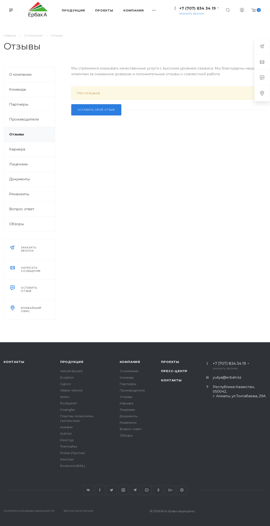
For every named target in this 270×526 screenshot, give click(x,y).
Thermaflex (68, 446)
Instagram (123, 490)
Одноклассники (158, 490)
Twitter (112, 490)
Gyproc (65, 384)
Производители (24, 119)
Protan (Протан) (72, 453)
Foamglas (67, 409)
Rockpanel (68, 403)
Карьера (17, 149)
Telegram (135, 490)
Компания (130, 362)
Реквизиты (19, 194)
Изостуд (66, 440)
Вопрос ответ (21, 209)
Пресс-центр (174, 371)
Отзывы (16, 134)
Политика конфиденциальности (29, 510)
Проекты (170, 362)
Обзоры (16, 224)
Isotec (64, 397)
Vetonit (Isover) (71, 371)
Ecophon (67, 377)
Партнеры (18, 104)
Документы (19, 179)
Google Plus (170, 490)
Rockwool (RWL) (72, 466)
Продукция (71, 362)
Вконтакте (88, 490)
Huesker (66, 427)
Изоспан (67, 459)
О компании (20, 74)
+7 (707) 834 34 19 (197, 8)
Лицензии (18, 164)
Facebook (100, 490)
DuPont (66, 433)
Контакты (14, 362)
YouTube (147, 490)
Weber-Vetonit (71, 390)
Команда (17, 89)
